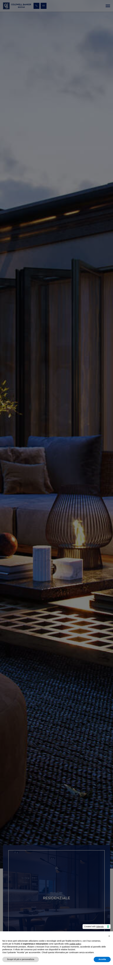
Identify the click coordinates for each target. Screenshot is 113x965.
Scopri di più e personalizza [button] (20, 959)
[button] (109, 936)
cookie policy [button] (75, 944)
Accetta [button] (102, 959)
